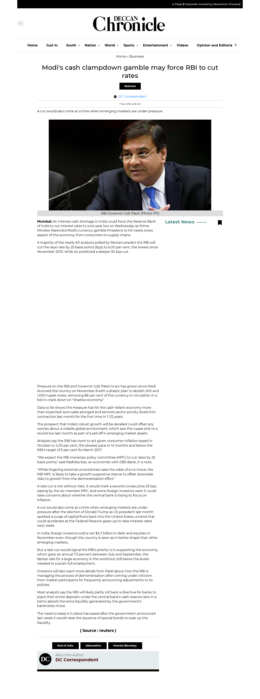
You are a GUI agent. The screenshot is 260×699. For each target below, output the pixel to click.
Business (130, 86)
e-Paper (177, 4)
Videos (182, 45)
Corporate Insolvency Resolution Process (211, 4)
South (71, 45)
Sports (129, 45)
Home (32, 45)
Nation (90, 45)
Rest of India (65, 645)
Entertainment (155, 45)
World (110, 45)
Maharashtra (94, 645)
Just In (52, 45)
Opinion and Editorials (216, 45)
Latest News (179, 222)
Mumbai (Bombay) (125, 645)
